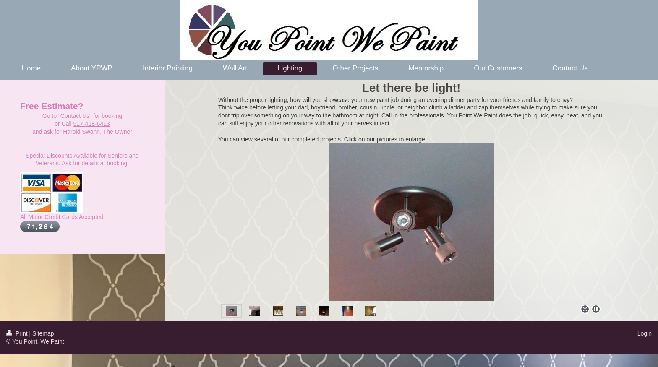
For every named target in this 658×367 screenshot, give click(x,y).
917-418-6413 (91, 123)
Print (17, 333)
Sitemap (43, 333)
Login (644, 333)
